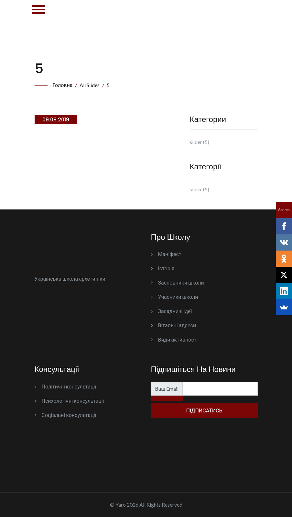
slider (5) (199, 142)
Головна (63, 85)
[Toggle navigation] (39, 15)
